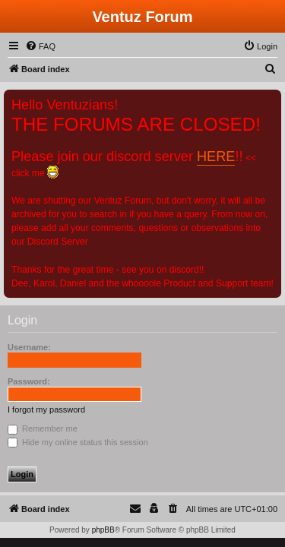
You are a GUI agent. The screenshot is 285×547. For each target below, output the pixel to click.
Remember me (43, 428)
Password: (29, 381)
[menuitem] (40, 46)
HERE (216, 156)
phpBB (103, 530)
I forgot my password (46, 409)
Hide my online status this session (78, 442)
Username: (29, 347)
